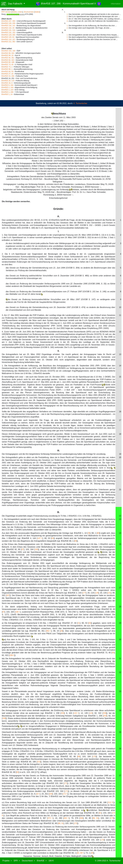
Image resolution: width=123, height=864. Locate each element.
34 (120, 710)
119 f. (76, 713)
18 (120, 434)
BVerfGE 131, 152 (8, 32)
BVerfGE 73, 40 (7, 64)
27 (120, 588)
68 (98, 533)
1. (67, 14)
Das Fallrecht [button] (12, 3)
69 (76, 541)
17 (120, 420)
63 (52, 538)
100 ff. (51, 861)
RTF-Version (6, 12)
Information (116, 4)
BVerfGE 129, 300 (8, 35)
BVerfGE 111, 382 (8, 42)
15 (120, 377)
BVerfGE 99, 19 (7, 55)
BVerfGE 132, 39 (7, 28)
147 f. (39, 538)
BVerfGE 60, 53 (7, 71)
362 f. (48, 631)
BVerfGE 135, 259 (8, 23)
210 (38, 762)
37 (120, 776)
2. (67, 16)
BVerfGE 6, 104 (7, 85)
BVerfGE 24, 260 (7, 76)
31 (120, 659)
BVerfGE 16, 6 (6, 83)
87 (23, 549)
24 (120, 533)
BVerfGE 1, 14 (6, 94)
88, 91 (95, 818)
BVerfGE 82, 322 (7, 60)
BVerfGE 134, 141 (8, 26)
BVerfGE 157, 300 (8, 21)
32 (120, 672)
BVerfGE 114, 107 (8, 39)
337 (8, 595)
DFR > (17, 861)
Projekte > (7, 861)
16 (120, 412)
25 (120, 544)
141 (109, 593)
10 (120, 307)
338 (104, 713)
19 (120, 454)
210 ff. (111, 802)
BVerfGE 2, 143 (7, 90)
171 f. (65, 794)
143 (91, 713)
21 (120, 490)
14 (120, 366)
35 (120, 732)
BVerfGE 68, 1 (6, 69)
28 (120, 607)
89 (79, 756)
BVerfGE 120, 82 (7, 37)
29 (120, 623)
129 (96, 593)
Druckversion (29, 12)
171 (65, 783)
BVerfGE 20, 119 (7, 81)
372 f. (50, 818)
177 (84, 593)
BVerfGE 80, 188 (7, 62)
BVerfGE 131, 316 (8, 30)
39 (89, 533)
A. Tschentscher (80, 103)
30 (120, 639)
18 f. (38, 794)
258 (50, 794)
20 (120, 457)
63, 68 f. (80, 853)
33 (120, 691)
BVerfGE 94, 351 (7, 58)
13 (120, 354)
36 (120, 749)
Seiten (14, 12)
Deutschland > (28, 861)
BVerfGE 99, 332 (7, 53)
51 (79, 623)
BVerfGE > (42, 861)
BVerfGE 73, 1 (6, 67)
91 (100, 813)
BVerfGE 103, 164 (8, 51)
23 (120, 519)
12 (120, 332)
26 (120, 563)
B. (58, 512)
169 (36, 549)
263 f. (66, 818)
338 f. (11, 655)
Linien (20, 12)
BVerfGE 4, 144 (7, 87)
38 (120, 802)
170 (94, 756)
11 (120, 315)
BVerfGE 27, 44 (7, 74)
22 (120, 516)
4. (67, 21)
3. (67, 19)
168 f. (17, 612)
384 (81, 818)
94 (113, 653)
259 (62, 713)
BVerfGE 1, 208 (7, 92)
